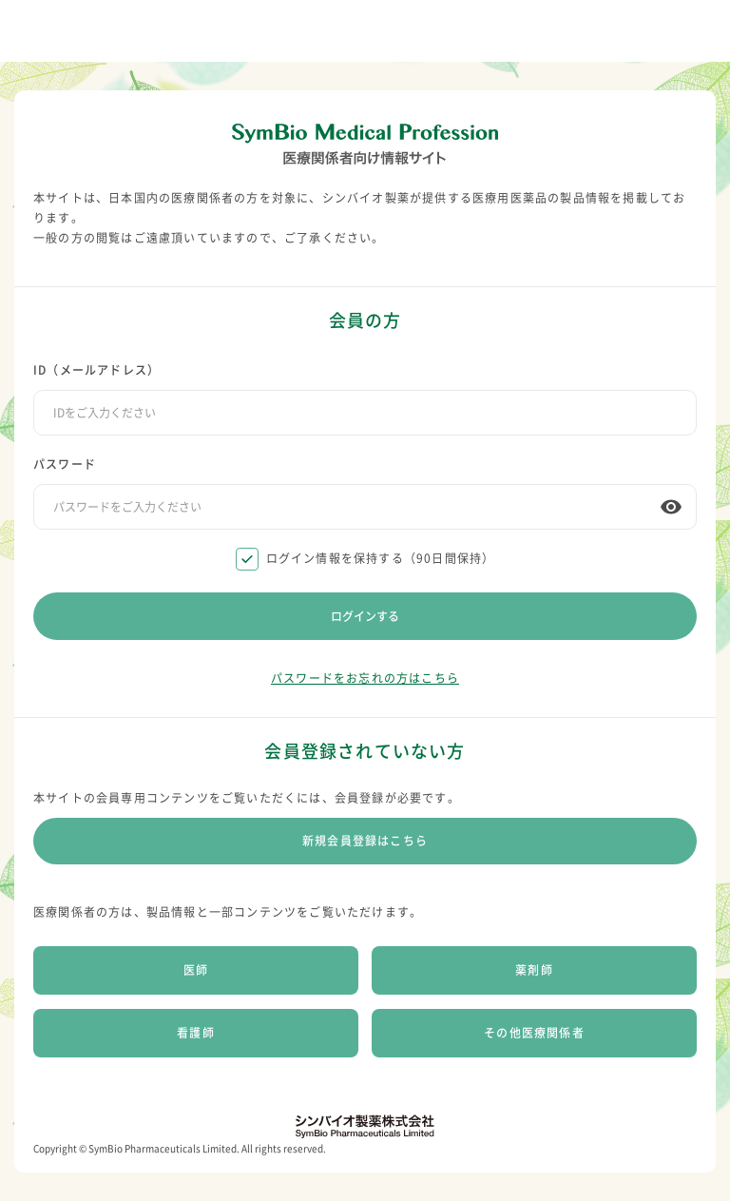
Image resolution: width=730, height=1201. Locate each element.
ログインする (365, 616)
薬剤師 (534, 970)
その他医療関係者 (534, 1032)
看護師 (196, 1032)
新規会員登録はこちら (365, 840)
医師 (195, 970)
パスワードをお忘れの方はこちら (365, 678)
